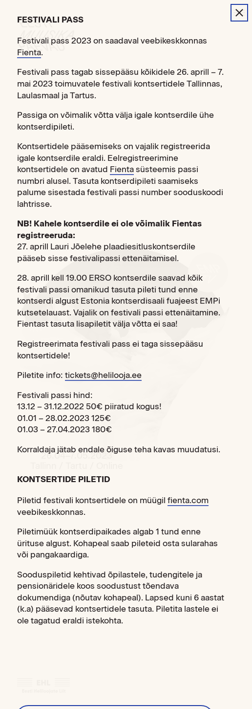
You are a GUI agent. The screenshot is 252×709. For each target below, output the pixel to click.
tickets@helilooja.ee (103, 375)
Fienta (29, 52)
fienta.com (188, 500)
